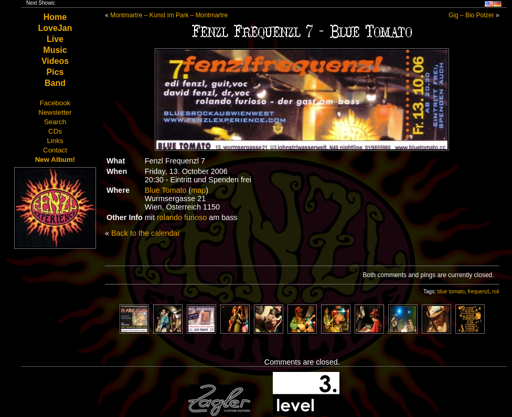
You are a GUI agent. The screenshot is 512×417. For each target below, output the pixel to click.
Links (55, 141)
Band (55, 83)
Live (55, 39)
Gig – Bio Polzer (471, 15)
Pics (55, 72)
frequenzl (478, 291)
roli (495, 291)
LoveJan (55, 28)
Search (55, 122)
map (198, 190)
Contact (55, 150)
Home (55, 17)
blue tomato (451, 291)
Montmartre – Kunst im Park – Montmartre (169, 15)
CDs (55, 131)
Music (55, 50)
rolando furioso (182, 217)
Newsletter (55, 112)
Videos (55, 61)
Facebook (55, 103)
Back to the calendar (145, 233)
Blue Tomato (166, 190)
